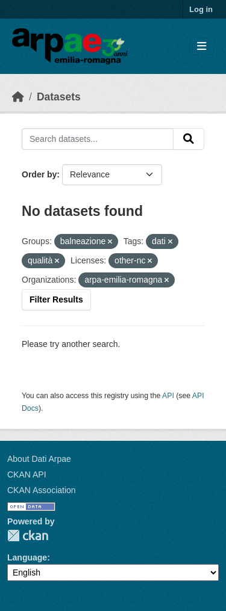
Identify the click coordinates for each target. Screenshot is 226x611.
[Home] (18, 97)
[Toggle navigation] (201, 46)
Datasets (59, 97)
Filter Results (56, 299)
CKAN (27, 535)
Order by (39, 174)
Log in (201, 9)
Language (27, 557)
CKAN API (26, 474)
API (168, 395)
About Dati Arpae (39, 459)
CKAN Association (41, 490)
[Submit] (188, 139)
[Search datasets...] (98, 139)
